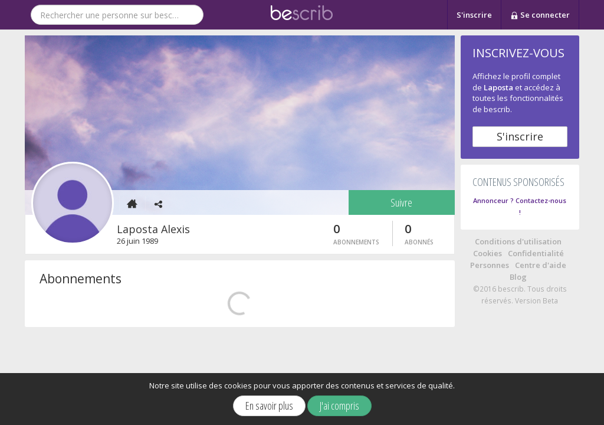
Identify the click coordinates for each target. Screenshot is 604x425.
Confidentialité (536, 253)
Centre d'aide (540, 265)
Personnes (489, 265)
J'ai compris (339, 405)
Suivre (401, 202)
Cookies (487, 253)
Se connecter (540, 15)
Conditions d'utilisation (518, 241)
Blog (518, 277)
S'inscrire (474, 14)
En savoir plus (269, 405)
